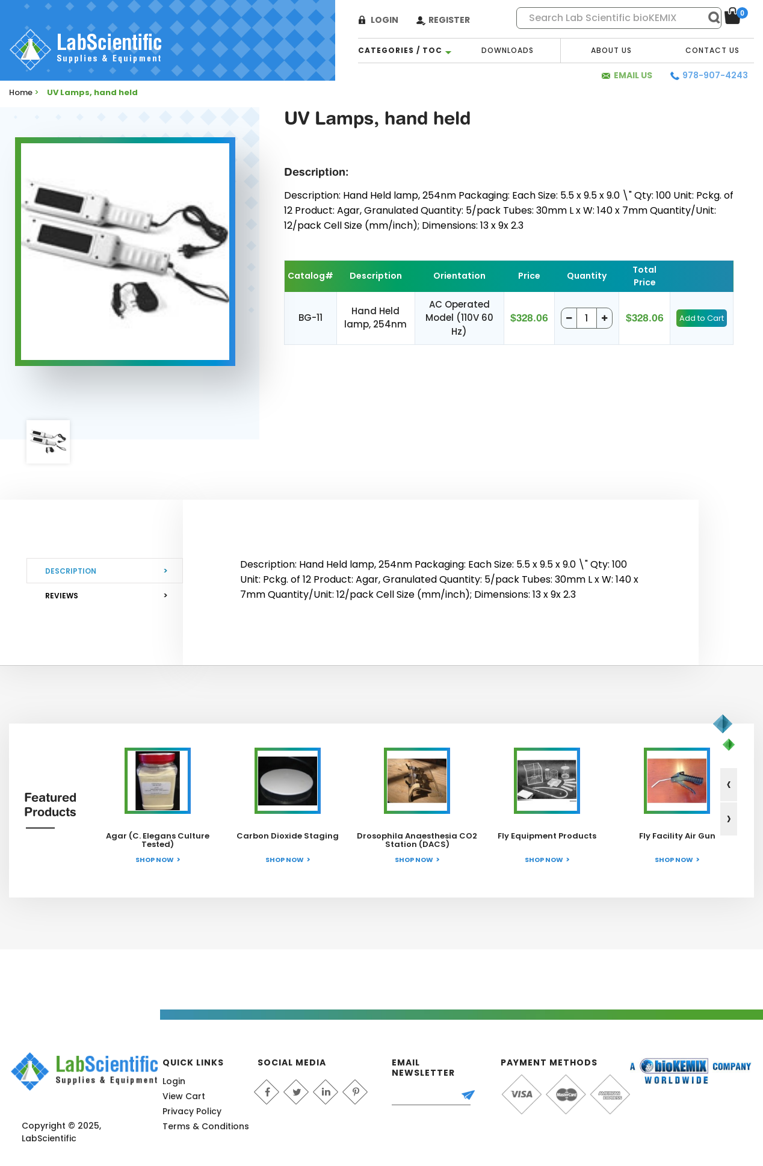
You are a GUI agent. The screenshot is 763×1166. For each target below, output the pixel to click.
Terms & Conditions (205, 1126)
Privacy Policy (191, 1111)
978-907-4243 (715, 75)
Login (384, 20)
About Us (611, 50)
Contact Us (712, 50)
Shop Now (154, 859)
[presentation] (728, 784)
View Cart (183, 1096)
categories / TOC (400, 50)
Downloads (507, 50)
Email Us (633, 75)
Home (20, 92)
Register (449, 20)
